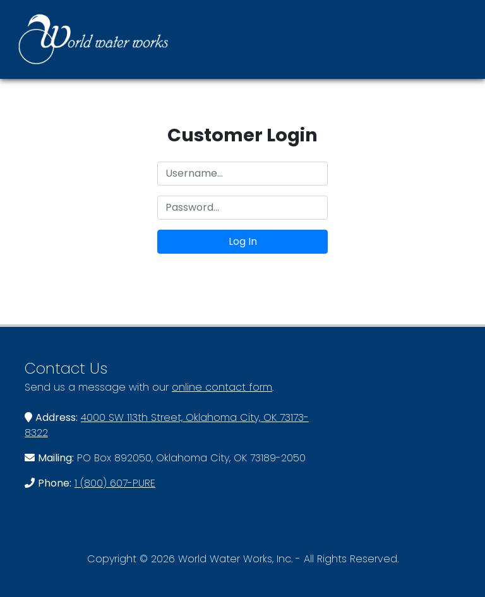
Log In (243, 241)
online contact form (222, 387)
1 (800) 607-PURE (115, 483)
